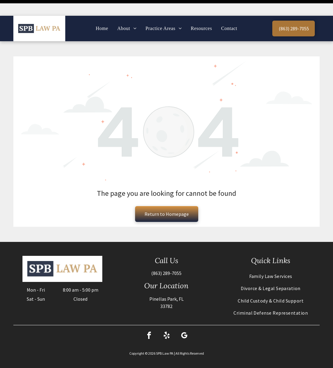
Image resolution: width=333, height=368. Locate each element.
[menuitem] (102, 12)
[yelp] (166, 320)
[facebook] (149, 320)
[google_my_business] (184, 320)
